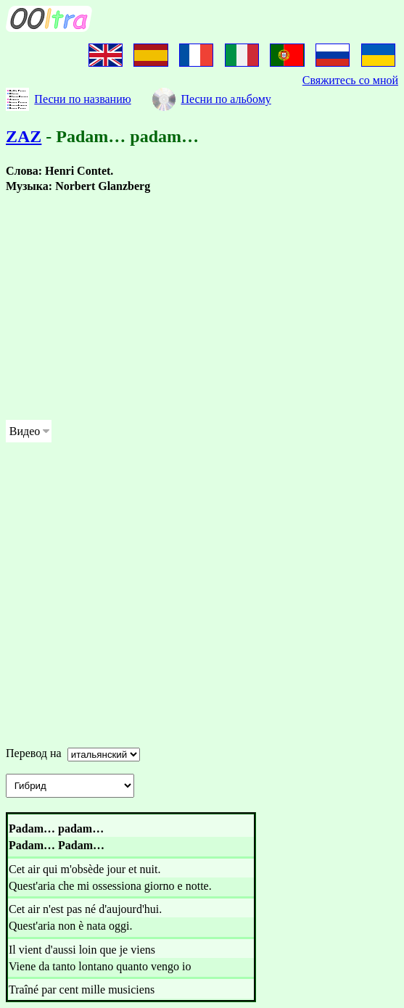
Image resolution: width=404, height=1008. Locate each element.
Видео (24, 431)
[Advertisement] (202, 306)
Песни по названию (82, 99)
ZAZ (23, 136)
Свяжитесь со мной (350, 80)
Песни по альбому (226, 99)
